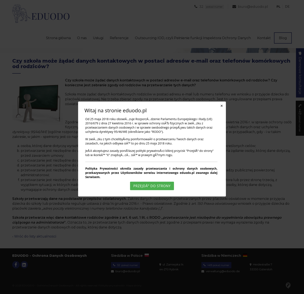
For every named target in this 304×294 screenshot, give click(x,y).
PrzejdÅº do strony (152, 186)
